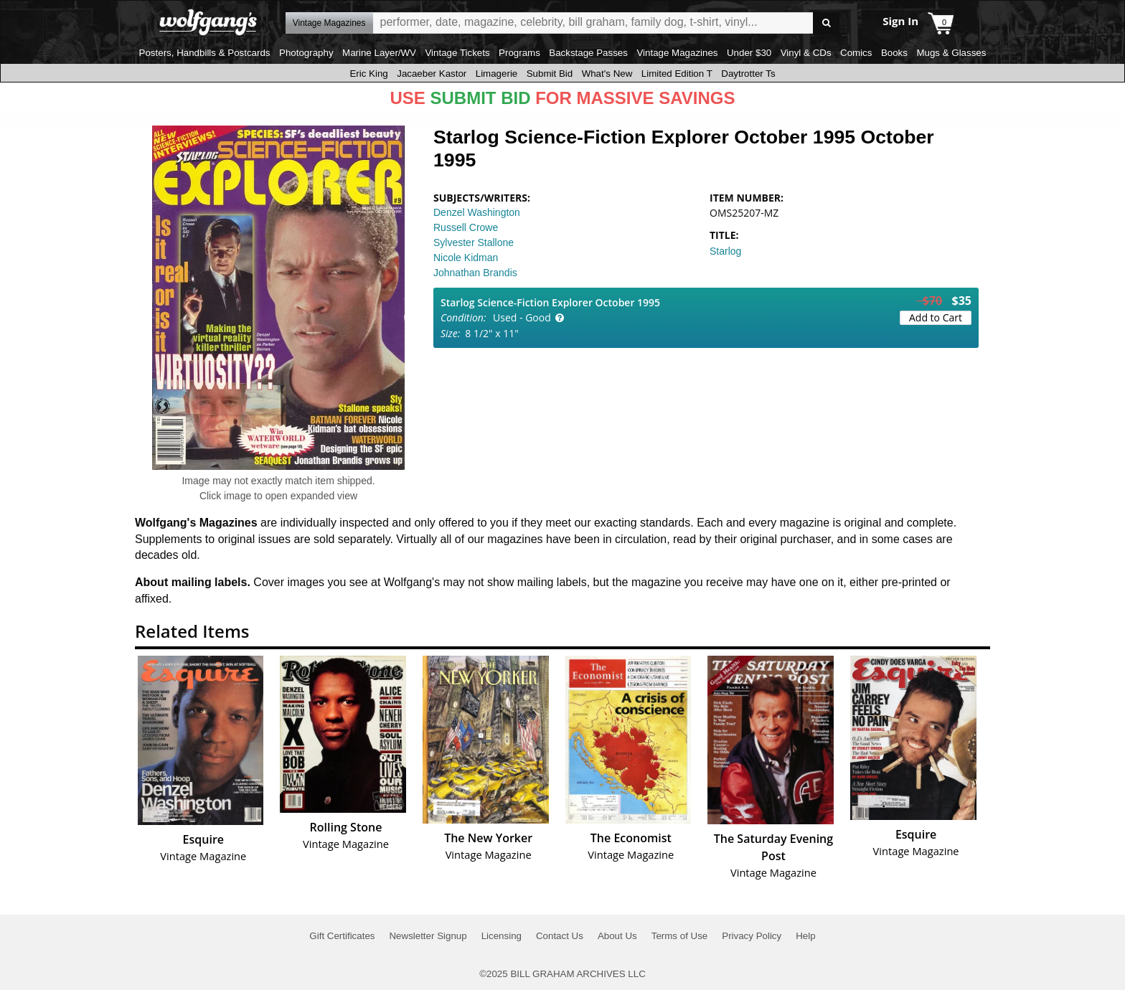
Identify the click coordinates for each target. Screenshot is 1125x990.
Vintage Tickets (457, 52)
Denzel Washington (476, 212)
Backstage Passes (588, 52)
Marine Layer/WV (379, 52)
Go (826, 23)
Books (894, 52)
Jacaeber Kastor (431, 73)
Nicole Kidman (465, 257)
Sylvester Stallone (473, 242)
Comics (856, 52)
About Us (617, 935)
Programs (519, 52)
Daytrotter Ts (748, 73)
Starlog (725, 251)
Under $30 (749, 52)
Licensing (501, 935)
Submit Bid (550, 73)
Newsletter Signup (427, 935)
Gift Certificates (342, 935)
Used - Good (522, 317)
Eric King (368, 73)
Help (805, 935)
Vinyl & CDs (806, 52)
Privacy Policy (751, 935)
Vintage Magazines (676, 52)
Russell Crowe (465, 227)
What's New (607, 73)
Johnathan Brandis (475, 272)
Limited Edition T (676, 73)
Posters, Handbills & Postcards (204, 52)
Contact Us (559, 935)
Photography (306, 52)
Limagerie (497, 73)
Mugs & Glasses (951, 52)
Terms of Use (679, 935)
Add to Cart (935, 317)
